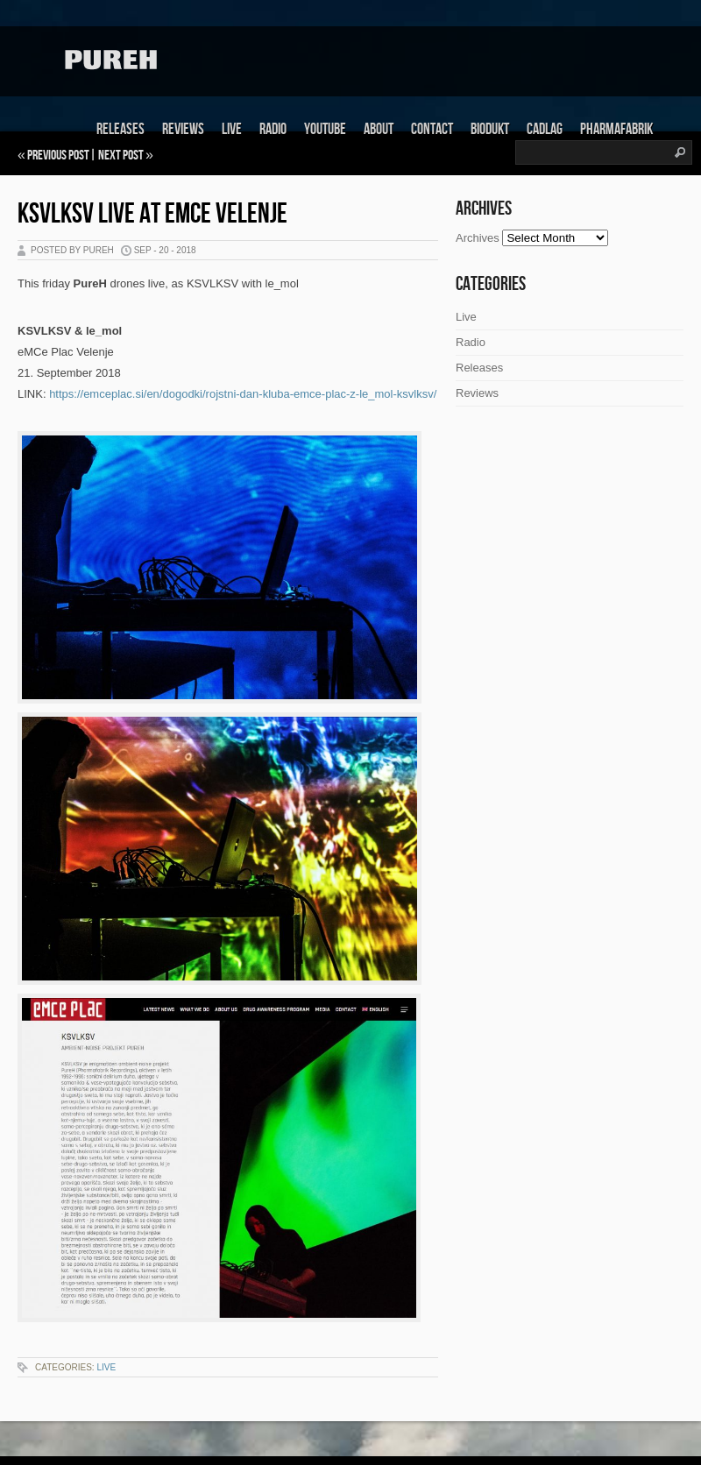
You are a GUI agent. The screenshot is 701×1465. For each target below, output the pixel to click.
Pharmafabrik (616, 129)
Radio (273, 129)
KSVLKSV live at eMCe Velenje (152, 214)
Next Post (121, 155)
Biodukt (490, 129)
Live (232, 129)
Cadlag (545, 129)
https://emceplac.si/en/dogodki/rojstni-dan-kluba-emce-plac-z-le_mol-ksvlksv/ (242, 393)
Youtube (325, 129)
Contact (432, 129)
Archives (477, 237)
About (378, 129)
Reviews (183, 129)
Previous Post (58, 155)
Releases (120, 129)
